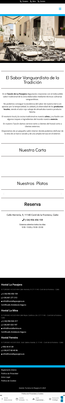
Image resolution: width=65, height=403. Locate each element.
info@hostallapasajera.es (13, 301)
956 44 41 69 (7, 346)
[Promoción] (55, 400)
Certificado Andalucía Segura (13, 305)
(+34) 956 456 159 (33, 219)
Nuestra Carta (32, 150)
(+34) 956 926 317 (10, 321)
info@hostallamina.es (11, 328)
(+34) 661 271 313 (9, 297)
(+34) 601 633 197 (9, 324)
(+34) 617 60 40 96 (10, 350)
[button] (3, 193)
